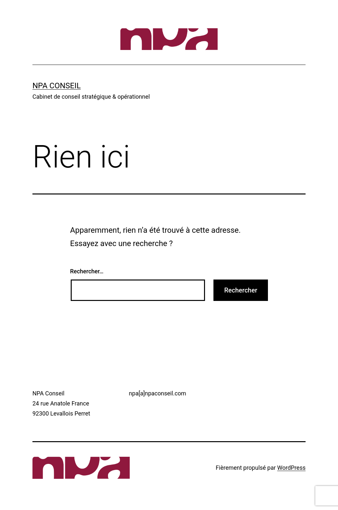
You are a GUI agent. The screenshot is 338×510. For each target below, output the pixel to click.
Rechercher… (86, 271)
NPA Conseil (56, 85)
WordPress (291, 467)
